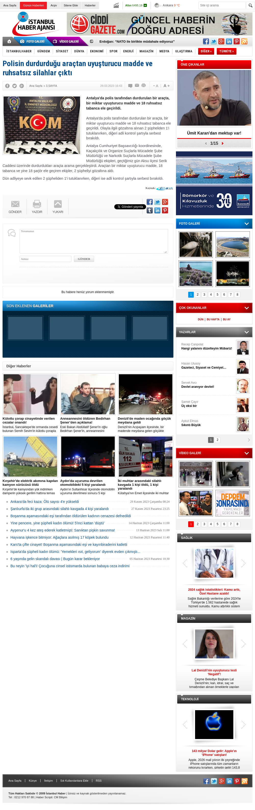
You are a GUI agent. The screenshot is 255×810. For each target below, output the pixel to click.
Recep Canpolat (208, 346)
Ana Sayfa (9, 5)
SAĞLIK (187, 538)
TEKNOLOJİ (190, 699)
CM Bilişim (60, 797)
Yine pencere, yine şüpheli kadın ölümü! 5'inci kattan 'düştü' (57, 523)
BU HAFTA (213, 319)
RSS (99, 780)
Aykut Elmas (208, 423)
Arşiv (53, 5)
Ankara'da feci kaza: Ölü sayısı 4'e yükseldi (44, 502)
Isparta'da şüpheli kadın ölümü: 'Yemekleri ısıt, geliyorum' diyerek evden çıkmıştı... (75, 552)
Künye (33, 780)
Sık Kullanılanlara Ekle (74, 780)
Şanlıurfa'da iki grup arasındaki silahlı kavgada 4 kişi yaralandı (59, 509)
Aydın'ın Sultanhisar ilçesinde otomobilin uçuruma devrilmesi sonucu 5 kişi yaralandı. (88, 487)
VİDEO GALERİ (190, 453)
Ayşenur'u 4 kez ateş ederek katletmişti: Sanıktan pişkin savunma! (62, 530)
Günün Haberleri (33, 5)
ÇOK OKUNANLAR (192, 308)
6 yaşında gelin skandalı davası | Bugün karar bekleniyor (55, 559)
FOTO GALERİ (189, 223)
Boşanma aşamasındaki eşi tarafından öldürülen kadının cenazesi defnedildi (70, 516)
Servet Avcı (208, 385)
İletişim (48, 780)
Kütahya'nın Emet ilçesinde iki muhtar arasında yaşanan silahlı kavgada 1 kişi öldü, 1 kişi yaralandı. (145, 487)
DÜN (200, 319)
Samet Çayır (208, 404)
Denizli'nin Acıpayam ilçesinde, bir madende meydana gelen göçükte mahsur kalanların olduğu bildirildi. (145, 425)
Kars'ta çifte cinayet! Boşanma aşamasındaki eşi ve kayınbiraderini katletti (68, 544)
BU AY (227, 319)
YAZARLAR (187, 332)
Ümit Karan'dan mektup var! (214, 133)
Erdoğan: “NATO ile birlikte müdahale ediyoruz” (137, 41)
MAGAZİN (188, 618)
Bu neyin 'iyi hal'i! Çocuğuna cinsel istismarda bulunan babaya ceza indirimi (70, 566)
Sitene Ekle (71, 5)
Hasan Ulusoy (208, 366)
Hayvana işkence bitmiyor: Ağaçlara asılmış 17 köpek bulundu (59, 537)
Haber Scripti (44, 797)
